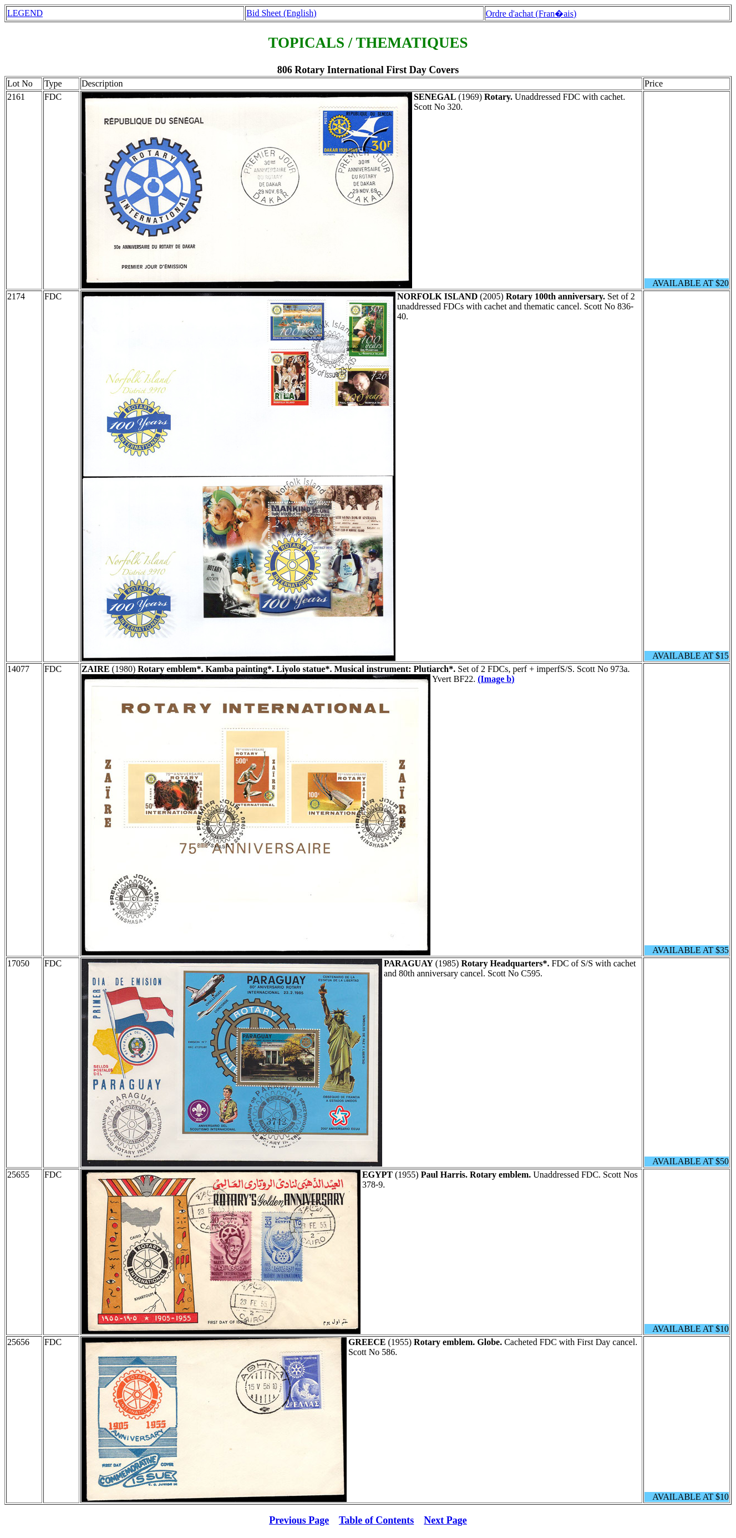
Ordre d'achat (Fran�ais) (531, 13)
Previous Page (299, 1520)
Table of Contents (376, 1520)
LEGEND (25, 13)
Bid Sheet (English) (281, 13)
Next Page (445, 1520)
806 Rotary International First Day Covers (368, 69)
